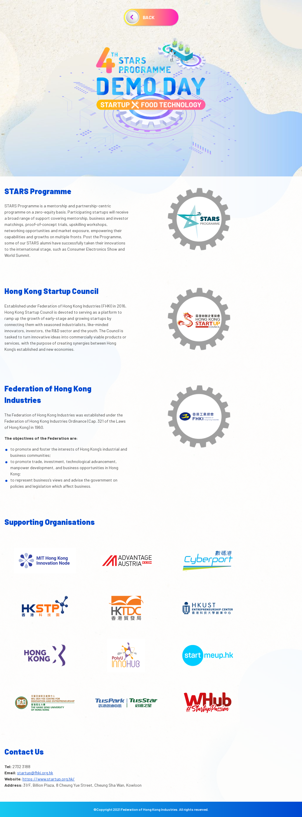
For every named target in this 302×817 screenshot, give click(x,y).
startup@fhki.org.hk (35, 772)
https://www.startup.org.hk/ (48, 778)
